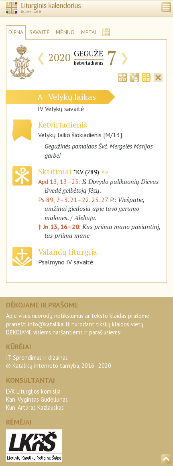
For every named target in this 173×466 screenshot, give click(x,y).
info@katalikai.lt (49, 324)
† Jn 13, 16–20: (60, 227)
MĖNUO (65, 32)
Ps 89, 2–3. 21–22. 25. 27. (73, 200)
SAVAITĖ (39, 32)
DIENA (15, 32)
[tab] (122, 77)
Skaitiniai (68, 171)
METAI (88, 32)
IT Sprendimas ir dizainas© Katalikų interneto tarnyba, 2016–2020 (58, 361)
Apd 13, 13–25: (60, 181)
